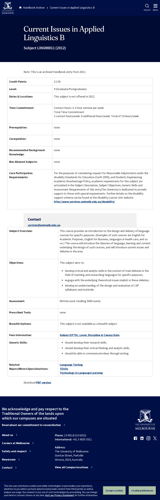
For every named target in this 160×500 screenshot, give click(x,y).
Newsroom (8, 459)
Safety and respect (14, 451)
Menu (155, 7)
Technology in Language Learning (81, 373)
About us (7, 435)
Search (147, 7)
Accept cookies (114, 490)
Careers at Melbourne (16, 443)
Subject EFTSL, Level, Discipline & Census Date (89, 335)
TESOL (64, 369)
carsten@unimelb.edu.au (44, 225)
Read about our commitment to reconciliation (31, 425)
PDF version (43, 382)
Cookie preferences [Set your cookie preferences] (142, 490)
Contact (7, 467)
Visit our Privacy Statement (59, 495)
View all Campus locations (71, 467)
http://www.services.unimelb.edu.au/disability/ (84, 201)
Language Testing (71, 365)
